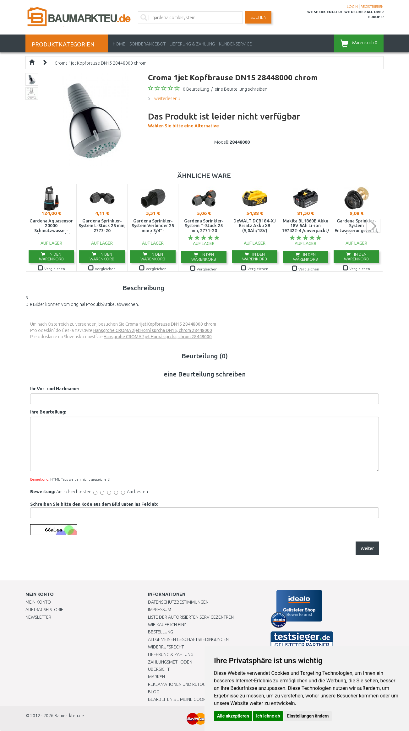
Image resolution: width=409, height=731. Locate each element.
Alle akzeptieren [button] (233, 715)
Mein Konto (38, 602)
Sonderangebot (147, 43)
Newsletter (38, 617)
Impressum (159, 609)
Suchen (258, 17)
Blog (153, 691)
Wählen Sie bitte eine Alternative (224, 119)
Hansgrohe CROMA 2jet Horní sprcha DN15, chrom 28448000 (152, 330)
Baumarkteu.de (69, 715)
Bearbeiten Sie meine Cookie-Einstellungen (195, 699)
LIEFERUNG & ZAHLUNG (192, 43)
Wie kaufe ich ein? (167, 624)
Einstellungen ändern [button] (308, 715)
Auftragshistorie (44, 609)
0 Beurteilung (196, 89)
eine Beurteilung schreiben (241, 89)
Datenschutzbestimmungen (178, 602)
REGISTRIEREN (372, 6)
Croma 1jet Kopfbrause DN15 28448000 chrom (100, 63)
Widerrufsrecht (166, 646)
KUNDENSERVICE (235, 43)
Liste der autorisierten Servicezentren (191, 617)
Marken (156, 676)
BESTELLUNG (160, 631)
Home (119, 43)
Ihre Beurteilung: (48, 411)
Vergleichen (51, 269)
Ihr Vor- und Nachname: (54, 388)
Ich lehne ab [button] (268, 715)
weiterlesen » (167, 98)
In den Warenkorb (51, 256)
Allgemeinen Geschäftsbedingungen (188, 639)
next (373, 226)
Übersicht (159, 669)
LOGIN (352, 6)
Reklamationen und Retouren (181, 684)
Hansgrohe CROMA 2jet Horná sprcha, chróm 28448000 (158, 336)
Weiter (367, 548)
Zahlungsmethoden (170, 661)
